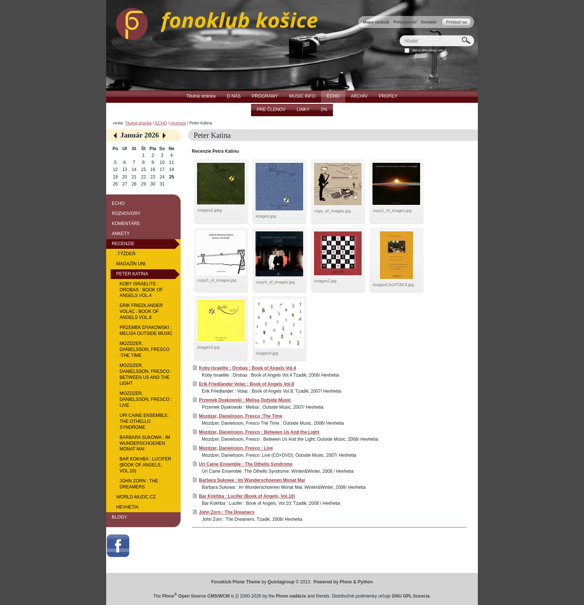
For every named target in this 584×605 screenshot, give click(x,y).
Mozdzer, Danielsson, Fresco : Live (236, 448)
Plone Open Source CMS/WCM (195, 596)
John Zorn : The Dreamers (226, 512)
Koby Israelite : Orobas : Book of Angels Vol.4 (247, 368)
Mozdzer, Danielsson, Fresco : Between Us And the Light (259, 432)
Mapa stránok (376, 22)
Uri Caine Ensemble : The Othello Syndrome (245, 464)
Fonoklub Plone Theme (235, 582)
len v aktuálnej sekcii (430, 50)
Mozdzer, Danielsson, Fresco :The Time (240, 416)
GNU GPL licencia (411, 596)
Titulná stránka (138, 123)
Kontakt (429, 22)
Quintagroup (280, 582)
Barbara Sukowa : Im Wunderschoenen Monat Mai (252, 480)
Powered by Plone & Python (343, 582)
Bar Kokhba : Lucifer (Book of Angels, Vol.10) (247, 496)
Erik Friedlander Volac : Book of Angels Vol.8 (246, 384)
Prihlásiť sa (456, 22)
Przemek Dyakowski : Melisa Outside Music (245, 400)
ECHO (161, 123)
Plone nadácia (291, 596)
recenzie (178, 123)
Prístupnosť (405, 22)
